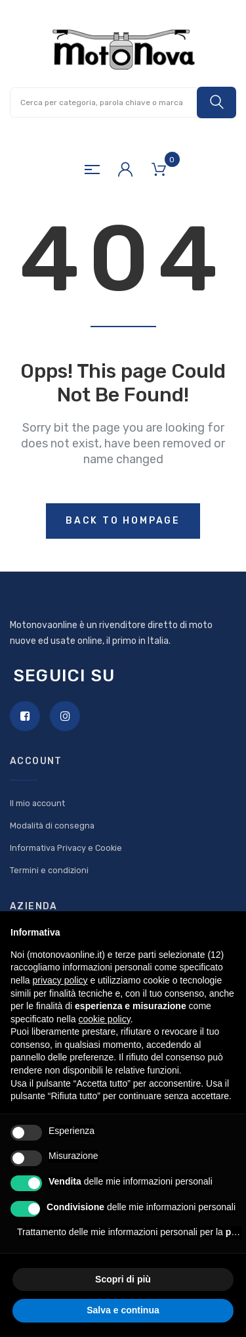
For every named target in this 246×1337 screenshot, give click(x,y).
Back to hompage (123, 520)
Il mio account (37, 803)
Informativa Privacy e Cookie (66, 848)
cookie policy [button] (105, 1019)
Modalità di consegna (52, 825)
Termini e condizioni (49, 870)
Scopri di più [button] (123, 1279)
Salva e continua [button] (123, 1310)
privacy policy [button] (59, 980)
